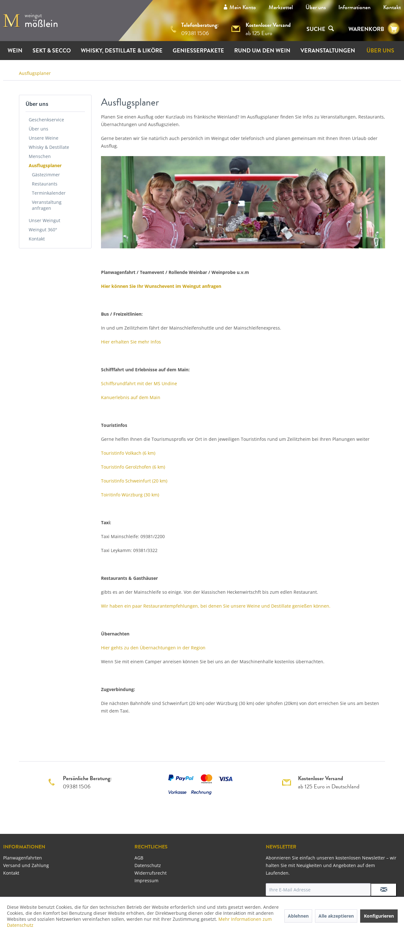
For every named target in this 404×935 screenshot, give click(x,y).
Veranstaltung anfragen (47, 205)
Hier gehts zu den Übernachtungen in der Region (153, 648)
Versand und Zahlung (26, 865)
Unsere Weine (43, 138)
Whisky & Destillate (49, 147)
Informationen (354, 7)
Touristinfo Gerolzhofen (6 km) (133, 467)
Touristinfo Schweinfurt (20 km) (134, 481)
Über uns (316, 7)
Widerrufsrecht (150, 873)
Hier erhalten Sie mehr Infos (131, 342)
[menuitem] (316, 7)
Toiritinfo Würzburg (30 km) (130, 495)
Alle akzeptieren (336, 916)
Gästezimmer (46, 175)
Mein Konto (242, 7)
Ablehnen (298, 916)
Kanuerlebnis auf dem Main (130, 397)
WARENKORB (366, 29)
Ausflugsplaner (45, 165)
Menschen (40, 156)
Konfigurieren (379, 916)
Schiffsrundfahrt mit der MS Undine (139, 383)
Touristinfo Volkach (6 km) (128, 453)
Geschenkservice (46, 120)
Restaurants (44, 184)
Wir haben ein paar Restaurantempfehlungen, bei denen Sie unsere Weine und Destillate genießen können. (215, 606)
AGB (138, 858)
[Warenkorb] (393, 28)
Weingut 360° (43, 230)
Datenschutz (147, 865)
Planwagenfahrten (22, 858)
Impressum (146, 880)
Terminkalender (49, 193)
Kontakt (392, 7)
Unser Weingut (44, 220)
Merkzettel (281, 7)
